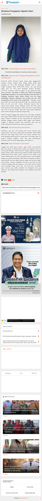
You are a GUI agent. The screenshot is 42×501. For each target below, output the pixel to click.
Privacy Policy (30, 487)
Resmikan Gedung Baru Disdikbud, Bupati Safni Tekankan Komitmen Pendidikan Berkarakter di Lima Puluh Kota (20, 410)
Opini (6, 8)
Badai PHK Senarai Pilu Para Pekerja (19, 143)
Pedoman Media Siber (30, 493)
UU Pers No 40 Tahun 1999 (12, 493)
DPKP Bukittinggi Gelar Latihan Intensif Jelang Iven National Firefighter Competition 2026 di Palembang (20, 430)
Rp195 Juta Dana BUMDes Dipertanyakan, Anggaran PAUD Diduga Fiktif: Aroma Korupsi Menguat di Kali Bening (20, 469)
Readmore (5, 415)
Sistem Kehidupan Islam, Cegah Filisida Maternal (22, 69)
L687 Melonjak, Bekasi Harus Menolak (19, 127)
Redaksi (12, 487)
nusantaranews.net (24, 498)
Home (2, 8)
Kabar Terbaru (7, 349)
